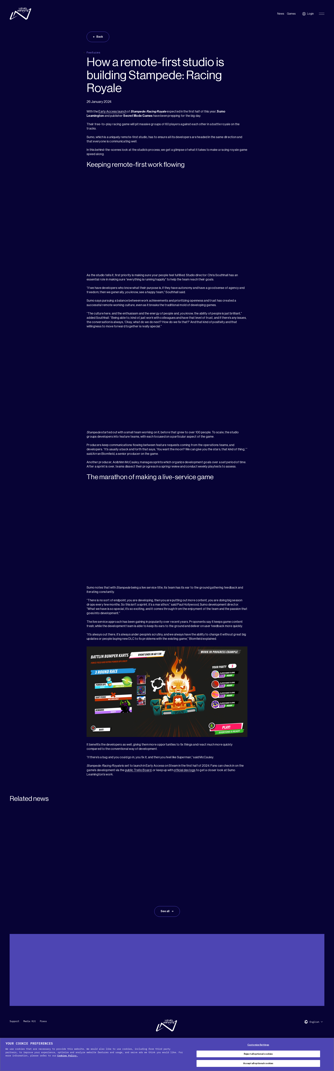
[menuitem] (316, 1022)
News (280, 13)
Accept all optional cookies (258, 1063)
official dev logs (184, 770)
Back (99, 36)
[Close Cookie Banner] (328, 1054)
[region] (167, 1054)
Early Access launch (112, 111)
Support (14, 1021)
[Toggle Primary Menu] (321, 14)
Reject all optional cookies (258, 1054)
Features (93, 52)
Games (291, 13)
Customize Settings (258, 1045)
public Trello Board (138, 770)
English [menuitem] (314, 1022)
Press (43, 1021)
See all (165, 911)
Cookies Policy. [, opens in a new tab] (67, 1055)
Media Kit (29, 1021)
